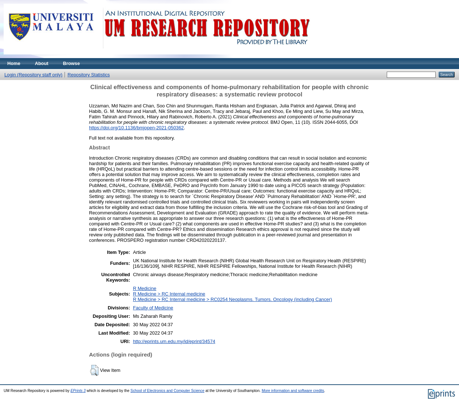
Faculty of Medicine (153, 308)
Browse (71, 63)
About (42, 63)
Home (13, 63)
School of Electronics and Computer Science (168, 391)
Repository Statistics (89, 74)
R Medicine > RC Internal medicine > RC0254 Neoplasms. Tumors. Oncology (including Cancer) (232, 299)
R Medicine (144, 288)
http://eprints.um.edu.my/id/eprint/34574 (174, 341)
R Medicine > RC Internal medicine (169, 294)
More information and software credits (293, 391)
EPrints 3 (78, 391)
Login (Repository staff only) (33, 74)
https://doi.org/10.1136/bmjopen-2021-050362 (136, 127)
